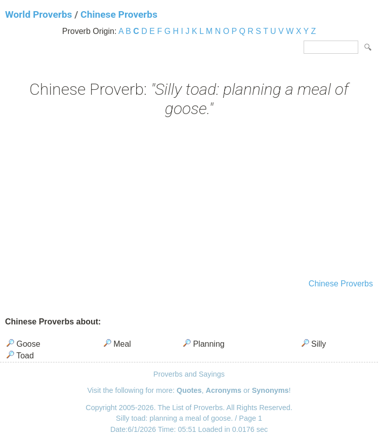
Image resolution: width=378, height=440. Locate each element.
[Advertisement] (189, 199)
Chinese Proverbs (118, 14)
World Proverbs (38, 14)
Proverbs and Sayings (189, 374)
